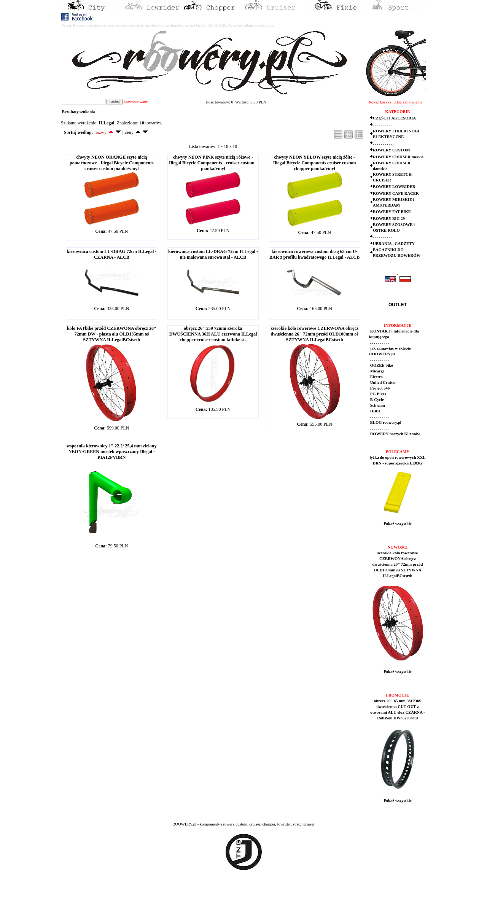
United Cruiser (382, 382)
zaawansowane (136, 102)
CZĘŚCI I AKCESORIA (394, 118)
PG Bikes (377, 394)
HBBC (375, 411)
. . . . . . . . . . (382, 125)
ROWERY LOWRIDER (394, 187)
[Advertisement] (141, 902)
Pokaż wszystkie (398, 524)
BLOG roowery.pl (385, 422)
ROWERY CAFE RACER (396, 193)
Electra (376, 377)
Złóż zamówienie (408, 102)
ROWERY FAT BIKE (392, 212)
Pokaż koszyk (380, 102)
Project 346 (379, 388)
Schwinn (377, 405)
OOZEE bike (381, 365)
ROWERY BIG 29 (389, 218)
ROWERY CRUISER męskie (398, 157)
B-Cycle (376, 400)
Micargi (376, 371)
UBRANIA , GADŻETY (394, 244)
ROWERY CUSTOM (391, 150)
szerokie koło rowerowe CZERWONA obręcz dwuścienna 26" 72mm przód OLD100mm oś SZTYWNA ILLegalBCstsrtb (397, 564)
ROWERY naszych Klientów (394, 434)
